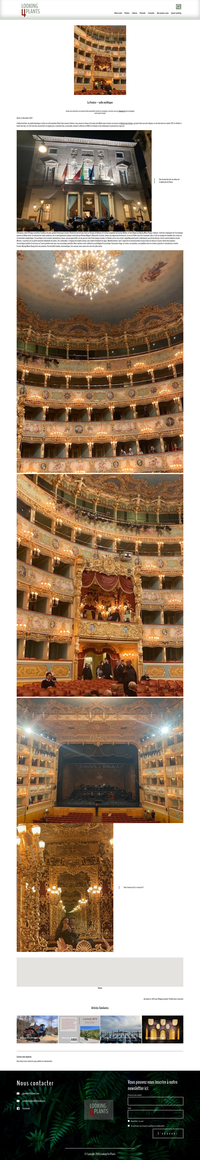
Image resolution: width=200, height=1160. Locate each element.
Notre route (118, 13)
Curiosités (151, 13)
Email (129, 1108)
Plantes (127, 13)
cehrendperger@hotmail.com (33, 1101)
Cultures (134, 13)
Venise (100, 988)
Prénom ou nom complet (135, 1095)
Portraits (143, 13)
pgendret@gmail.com (30, 1093)
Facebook (26, 1108)
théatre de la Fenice (126, 123)
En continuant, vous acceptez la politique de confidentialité (146, 1126)
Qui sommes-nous (163, 13)
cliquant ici (121, 111)
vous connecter (28, 1061)
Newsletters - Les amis (136, 1121)
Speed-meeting (176, 13)
